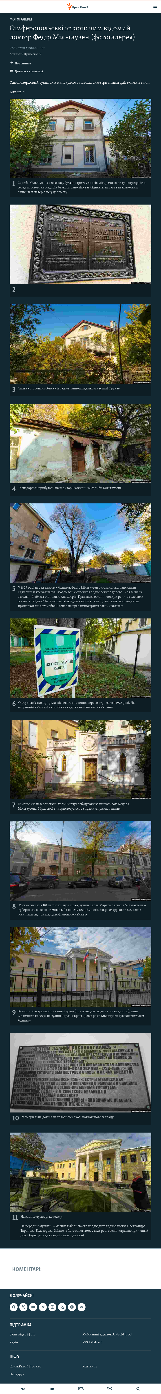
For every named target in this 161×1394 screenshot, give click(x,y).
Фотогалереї (21, 20)
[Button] (20, 64)
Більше (18, 91)
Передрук (17, 1374)
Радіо (14, 1342)
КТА (81, 1388)
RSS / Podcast (92, 1342)
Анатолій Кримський (26, 54)
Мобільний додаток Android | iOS (107, 1334)
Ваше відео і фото (22, 1334)
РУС (109, 1388)
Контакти (89, 1366)
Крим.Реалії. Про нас (25, 1366)
